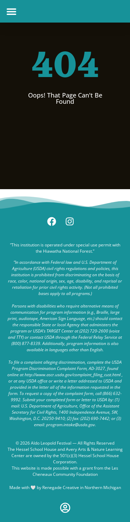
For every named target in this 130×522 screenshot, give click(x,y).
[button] (11, 11)
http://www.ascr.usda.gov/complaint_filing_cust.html (73, 375)
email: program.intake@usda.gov (64, 425)
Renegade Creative (60, 487)
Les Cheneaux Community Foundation (76, 471)
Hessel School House (36, 449)
